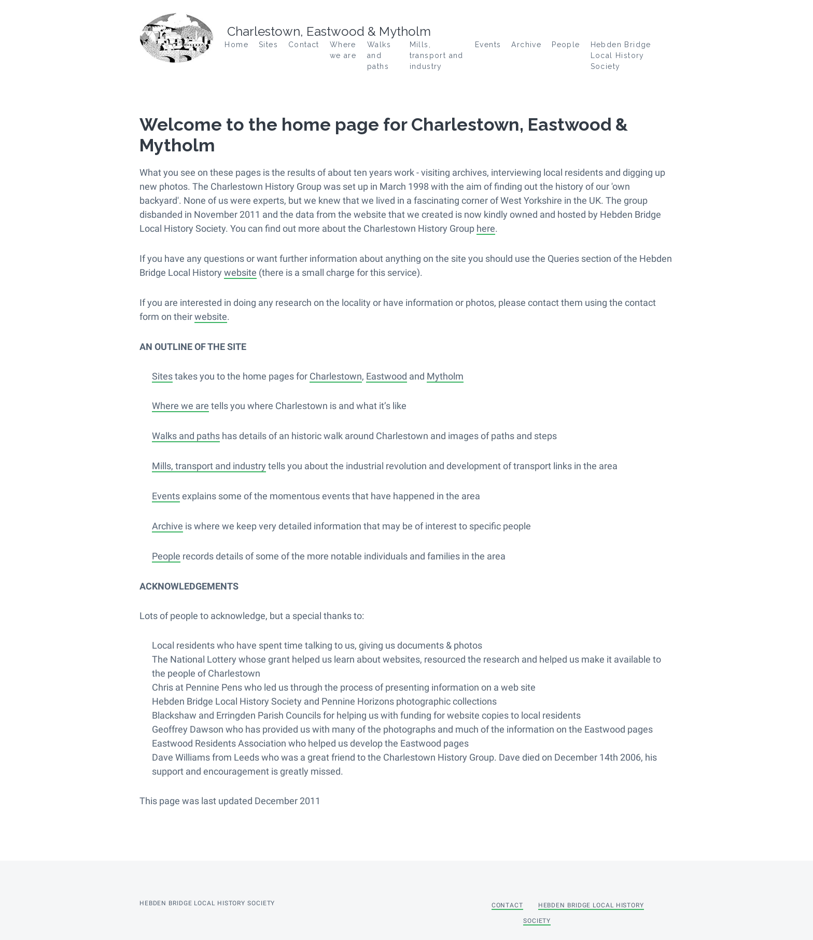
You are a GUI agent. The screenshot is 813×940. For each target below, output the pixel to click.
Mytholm (445, 374)
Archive (526, 44)
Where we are (180, 404)
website (240, 271)
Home (236, 44)
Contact (303, 44)
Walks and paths (379, 55)
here (485, 228)
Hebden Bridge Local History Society (621, 55)
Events (488, 44)
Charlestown (336, 374)
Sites (162, 374)
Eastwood (386, 374)
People (566, 44)
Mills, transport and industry (437, 55)
